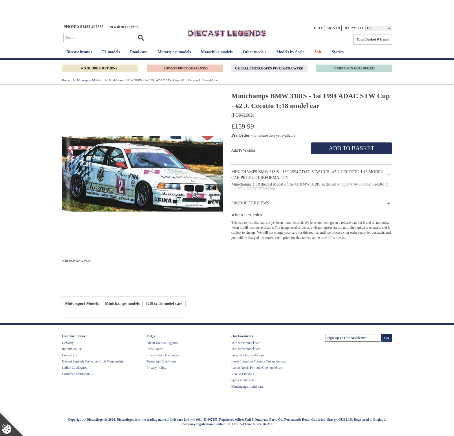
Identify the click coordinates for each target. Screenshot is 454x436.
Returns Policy (72, 349)
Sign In (333, 28)
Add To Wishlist (243, 151)
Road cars (138, 52)
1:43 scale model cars (245, 349)
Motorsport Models (89, 80)
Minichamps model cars (247, 386)
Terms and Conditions (161, 361)
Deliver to (354, 28)
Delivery (68, 343)
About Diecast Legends (162, 343)
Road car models (242, 374)
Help (318, 28)
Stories (338, 52)
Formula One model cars (247, 355)
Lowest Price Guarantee (163, 355)
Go (141, 37)
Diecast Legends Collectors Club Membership (93, 361)
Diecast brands (79, 52)
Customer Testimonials (77, 374)
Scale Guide (155, 349)
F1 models (111, 52)
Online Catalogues (74, 367)
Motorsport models (174, 52)
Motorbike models (217, 52)
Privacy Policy (156, 367)
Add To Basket (351, 148)
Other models (254, 52)
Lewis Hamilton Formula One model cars (259, 361)
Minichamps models (122, 303)
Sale (318, 52)
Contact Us (69, 355)
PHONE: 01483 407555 (83, 27)
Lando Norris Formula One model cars (257, 367)
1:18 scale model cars (164, 303)
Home (66, 80)
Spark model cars (243, 380)
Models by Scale (290, 52)
